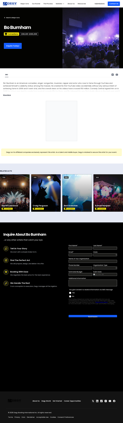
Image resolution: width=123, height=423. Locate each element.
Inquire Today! (12, 46)
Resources (82, 4)
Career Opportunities (72, 401)
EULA (23, 417)
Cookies (53, 417)
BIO (6, 75)
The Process (48, 4)
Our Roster (36, 4)
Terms (10, 417)
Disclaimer (31, 417)
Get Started (57, 401)
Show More (7, 95)
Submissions (100, 4)
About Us (71, 4)
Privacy (17, 417)
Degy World (46, 401)
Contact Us (113, 4)
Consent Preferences (66, 417)
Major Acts (25, 4)
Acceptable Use (42, 417)
